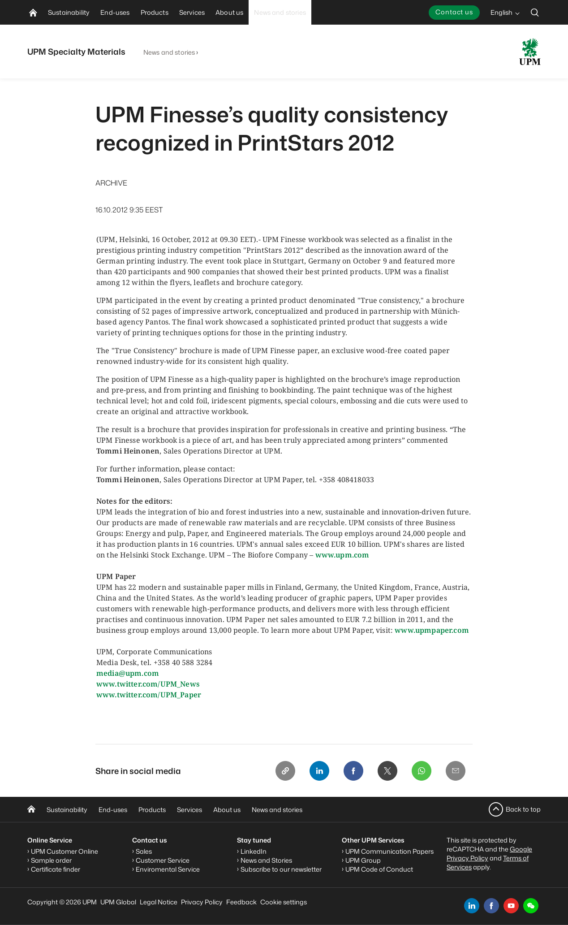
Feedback (241, 902)
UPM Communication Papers (389, 851)
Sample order (51, 860)
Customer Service (162, 860)
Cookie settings (283, 902)
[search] (535, 12)
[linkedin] (471, 905)
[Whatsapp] (421, 771)
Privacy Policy (202, 902)
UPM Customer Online (64, 851)
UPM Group (363, 860)
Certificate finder (55, 869)
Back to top (523, 809)
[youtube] (511, 905)
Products (152, 809)
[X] (387, 771)
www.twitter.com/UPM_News (148, 684)
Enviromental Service (168, 869)
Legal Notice (158, 902)
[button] (530, 905)
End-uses (113, 809)
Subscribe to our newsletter (281, 869)
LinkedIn (254, 851)
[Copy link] (285, 771)
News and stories (169, 52)
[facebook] (491, 905)
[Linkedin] (319, 771)
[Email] (455, 771)
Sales (144, 851)
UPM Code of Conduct (379, 869)
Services (189, 809)
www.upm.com (342, 555)
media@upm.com (127, 673)
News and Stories (266, 860)
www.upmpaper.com (432, 630)
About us (227, 809)
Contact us (454, 12)
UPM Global (118, 902)
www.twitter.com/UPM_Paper (148, 695)
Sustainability (67, 809)
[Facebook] (353, 771)
